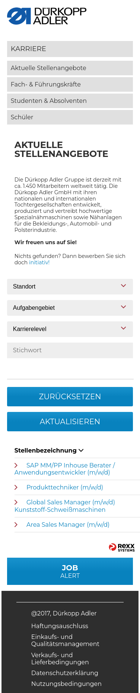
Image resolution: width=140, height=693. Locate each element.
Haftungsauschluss (59, 626)
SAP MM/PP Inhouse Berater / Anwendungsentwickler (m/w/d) (65, 469)
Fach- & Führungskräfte (46, 84)
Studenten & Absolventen (49, 100)
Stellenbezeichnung (49, 450)
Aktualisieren (70, 421)
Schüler (22, 117)
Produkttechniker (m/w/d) (64, 487)
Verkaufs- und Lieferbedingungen (60, 659)
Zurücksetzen (70, 396)
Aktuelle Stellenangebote (48, 68)
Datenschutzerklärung (64, 673)
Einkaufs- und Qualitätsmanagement (65, 640)
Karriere (28, 48)
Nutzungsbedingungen (66, 683)
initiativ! (39, 262)
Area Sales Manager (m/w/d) (67, 524)
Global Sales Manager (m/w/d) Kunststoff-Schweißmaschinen (65, 506)
